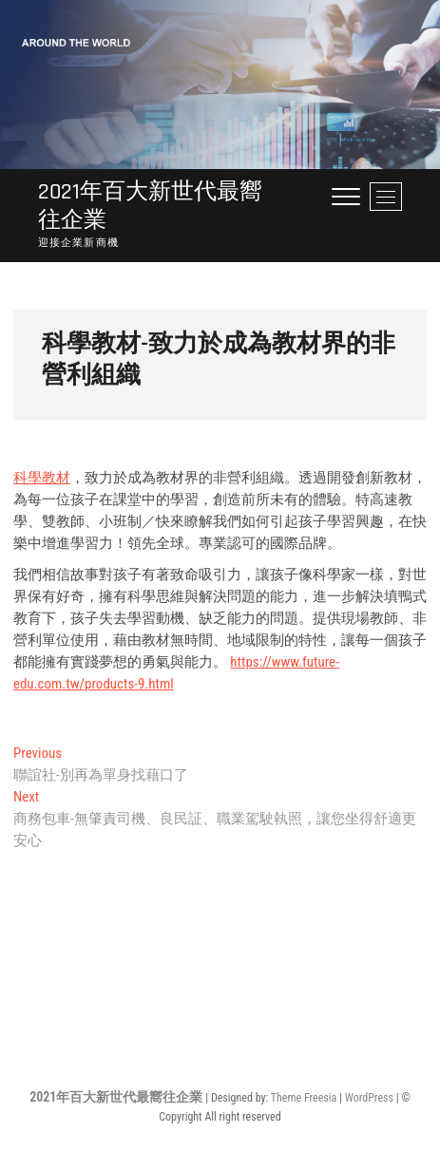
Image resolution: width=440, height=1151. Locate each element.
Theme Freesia (303, 1097)
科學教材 (41, 477)
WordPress (369, 1097)
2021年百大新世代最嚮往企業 (150, 206)
